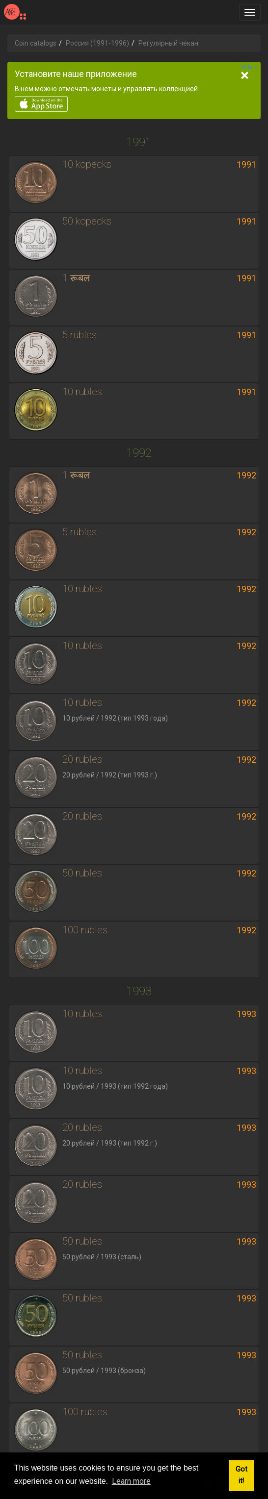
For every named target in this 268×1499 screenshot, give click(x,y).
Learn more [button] (131, 1481)
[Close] (244, 75)
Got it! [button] (241, 1475)
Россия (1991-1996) (97, 43)
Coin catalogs (35, 43)
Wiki (249, 67)
